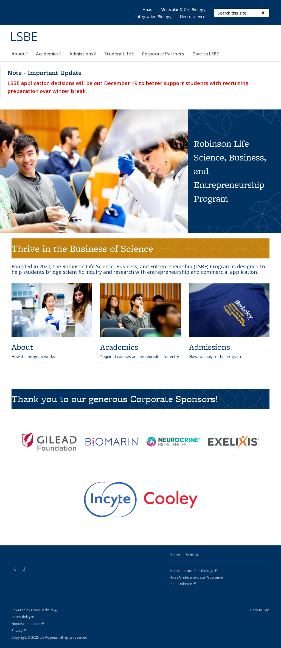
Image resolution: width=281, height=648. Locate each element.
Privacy (19, 630)
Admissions (82, 54)
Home (175, 554)
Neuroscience (193, 16)
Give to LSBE (205, 54)
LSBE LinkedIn (183, 583)
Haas (147, 9)
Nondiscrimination (28, 623)
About (20, 54)
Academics (48, 54)
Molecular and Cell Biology (193, 570)
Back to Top (259, 609)
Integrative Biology (153, 16)
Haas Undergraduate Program (196, 577)
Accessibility (23, 617)
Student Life (119, 54)
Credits (192, 554)
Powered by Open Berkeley (34, 610)
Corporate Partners (163, 54)
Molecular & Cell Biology (183, 9)
